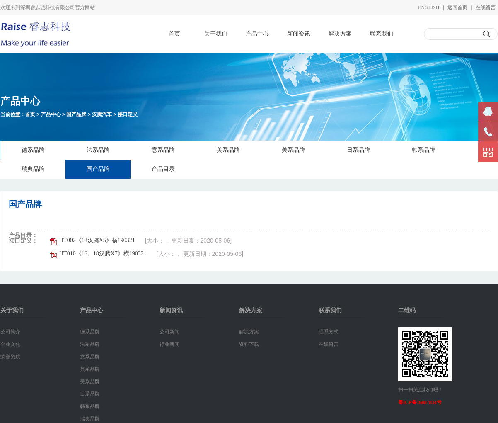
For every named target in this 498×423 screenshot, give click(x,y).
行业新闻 (169, 344)
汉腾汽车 (102, 114)
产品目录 (163, 169)
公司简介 (10, 332)
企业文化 (10, 344)
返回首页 (457, 7)
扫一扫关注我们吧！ (420, 390)
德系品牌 (33, 150)
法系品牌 (98, 150)
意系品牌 (163, 150)
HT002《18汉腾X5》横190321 (97, 240)
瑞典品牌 (33, 169)
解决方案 (340, 34)
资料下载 (249, 344)
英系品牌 (228, 150)
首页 (174, 34)
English (428, 7)
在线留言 (486, 7)
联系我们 (381, 34)
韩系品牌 (423, 150)
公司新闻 (169, 332)
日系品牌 (358, 150)
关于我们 (215, 34)
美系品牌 (293, 150)
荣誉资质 (10, 357)
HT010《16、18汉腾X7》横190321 (103, 253)
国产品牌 (76, 114)
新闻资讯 (298, 34)
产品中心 (257, 34)
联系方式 (328, 332)
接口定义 (128, 114)
